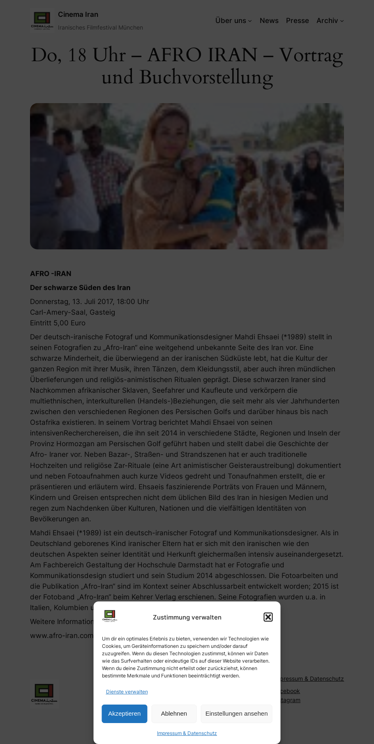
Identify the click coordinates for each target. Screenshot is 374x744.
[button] (268, 617)
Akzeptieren (124, 713)
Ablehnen (174, 713)
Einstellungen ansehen (236, 713)
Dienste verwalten (127, 692)
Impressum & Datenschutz (187, 733)
